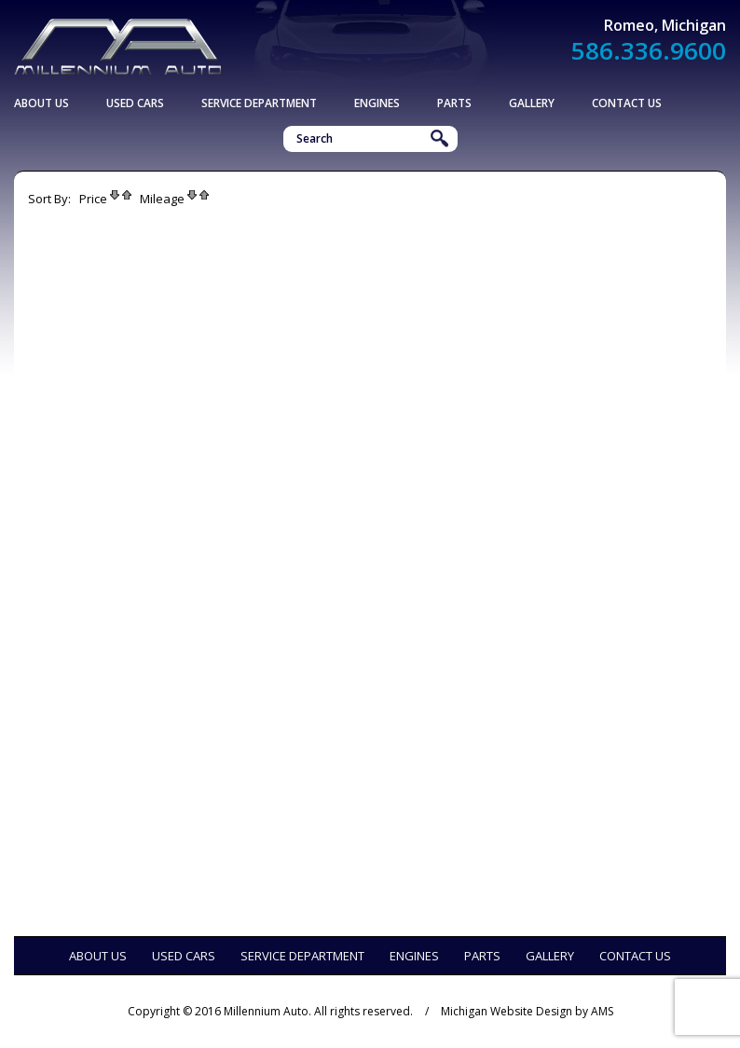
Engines (377, 103)
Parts (454, 103)
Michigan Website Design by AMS (527, 1011)
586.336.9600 (648, 50)
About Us (41, 103)
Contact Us (627, 103)
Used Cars (135, 103)
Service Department (259, 103)
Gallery (532, 103)
